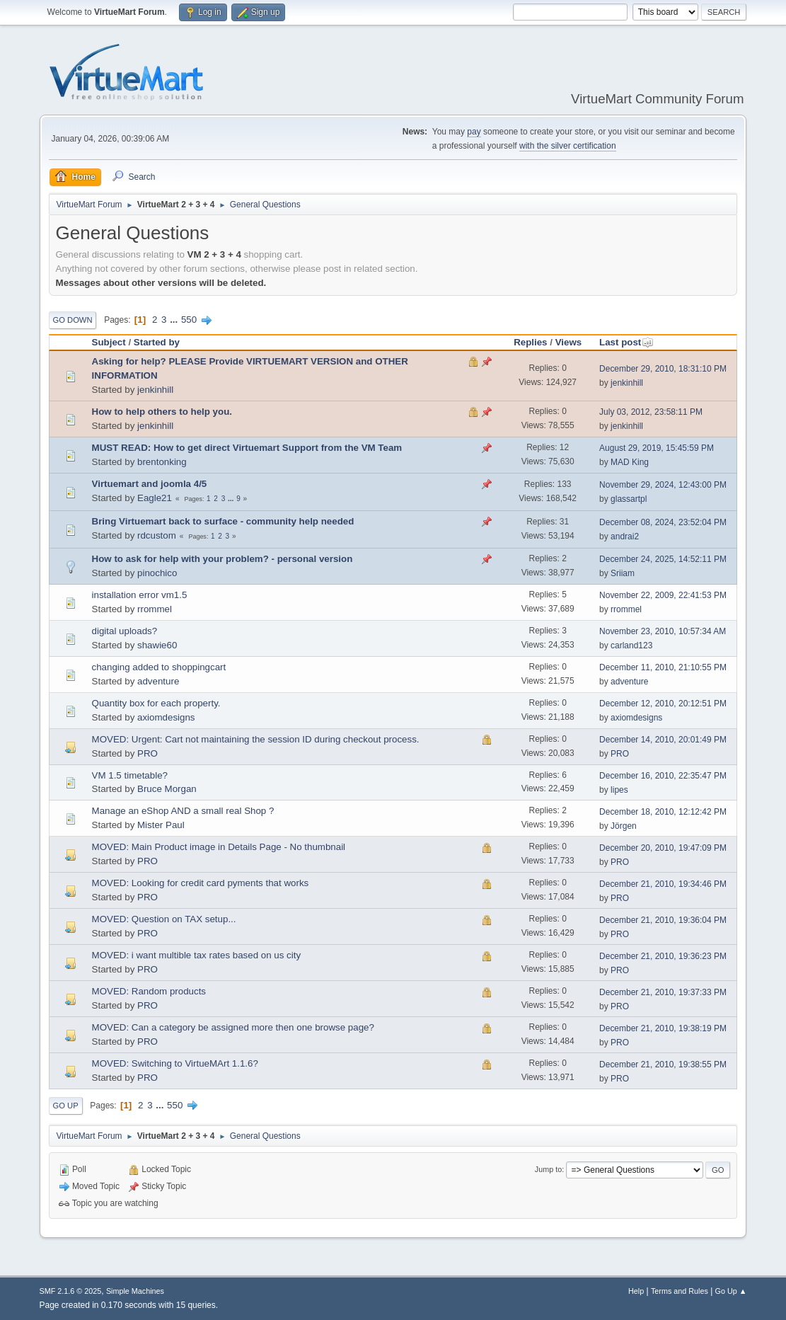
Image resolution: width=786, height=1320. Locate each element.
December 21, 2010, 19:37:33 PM (663, 992)
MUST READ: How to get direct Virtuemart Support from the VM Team (247, 447)
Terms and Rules (679, 1291)
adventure (158, 681)
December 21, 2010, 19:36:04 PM (663, 920)
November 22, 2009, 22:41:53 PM (663, 595)
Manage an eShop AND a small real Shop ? (183, 810)
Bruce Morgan (167, 789)
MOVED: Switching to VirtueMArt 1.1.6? (175, 1063)
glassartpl (629, 499)
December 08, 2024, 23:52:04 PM (663, 522)
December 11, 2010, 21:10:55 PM (663, 667)
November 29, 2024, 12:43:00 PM (663, 485)
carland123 (631, 645)
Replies (530, 342)
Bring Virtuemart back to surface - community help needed (223, 521)
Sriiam (623, 573)
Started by (157, 342)
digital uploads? (125, 631)
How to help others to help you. (162, 411)
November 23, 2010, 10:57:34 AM (662, 631)
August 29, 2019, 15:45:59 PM (656, 448)
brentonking (162, 462)
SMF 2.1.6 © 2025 (71, 1291)
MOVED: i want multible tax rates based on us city (196, 955)
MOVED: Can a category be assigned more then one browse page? (233, 1027)
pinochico (157, 573)
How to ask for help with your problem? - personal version (222, 558)
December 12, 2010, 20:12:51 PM (663, 703)
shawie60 (157, 645)
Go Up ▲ (731, 1291)
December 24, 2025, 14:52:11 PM (663, 559)
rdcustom (156, 535)
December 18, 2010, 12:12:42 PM (663, 812)
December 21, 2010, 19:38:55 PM (663, 1064)
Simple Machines (135, 1291)
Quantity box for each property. (156, 703)
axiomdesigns (166, 717)
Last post (626, 342)
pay (473, 132)
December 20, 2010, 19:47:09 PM (663, 848)
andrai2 (625, 536)
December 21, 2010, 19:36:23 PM (663, 956)
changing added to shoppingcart (159, 667)
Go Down (73, 320)
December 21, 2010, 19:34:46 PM (663, 884)
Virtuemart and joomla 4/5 (149, 483)
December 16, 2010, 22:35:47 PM (663, 776)
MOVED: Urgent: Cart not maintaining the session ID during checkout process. (256, 739)
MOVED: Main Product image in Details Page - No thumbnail (219, 847)
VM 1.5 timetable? (130, 775)
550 (189, 319)
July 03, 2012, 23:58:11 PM (651, 412)
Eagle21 (154, 498)
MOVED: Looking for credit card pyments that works (200, 883)
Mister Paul (161, 825)
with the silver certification (567, 146)
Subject (109, 342)
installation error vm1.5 (139, 595)
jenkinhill (155, 389)
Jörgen (624, 826)
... (175, 319)
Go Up (66, 1105)
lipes (619, 790)
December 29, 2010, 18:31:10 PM (663, 369)
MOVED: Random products (149, 991)
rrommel (154, 609)
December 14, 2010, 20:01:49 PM (663, 740)
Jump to (548, 1169)
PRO (147, 753)
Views (568, 342)
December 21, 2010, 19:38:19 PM (663, 1028)
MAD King (630, 462)
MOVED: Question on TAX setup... (164, 919)
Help (636, 1291)
